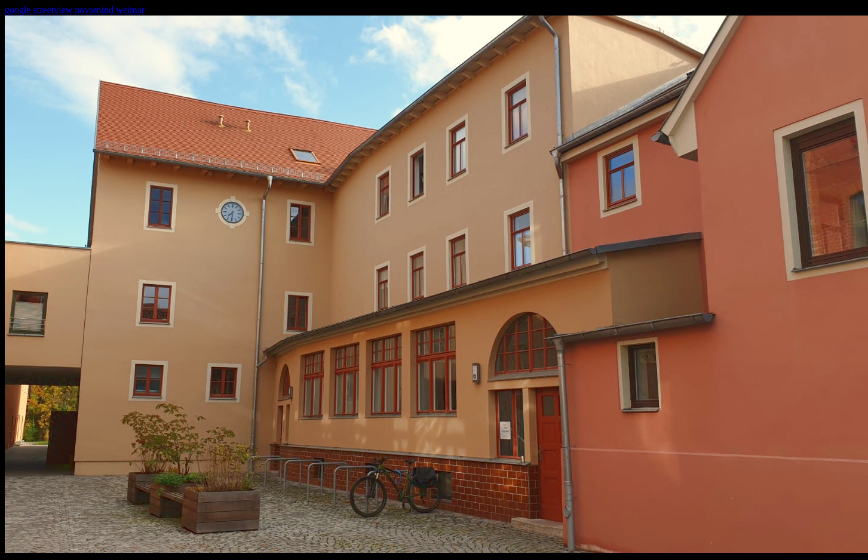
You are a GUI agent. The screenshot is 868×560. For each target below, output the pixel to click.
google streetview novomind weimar (75, 10)
